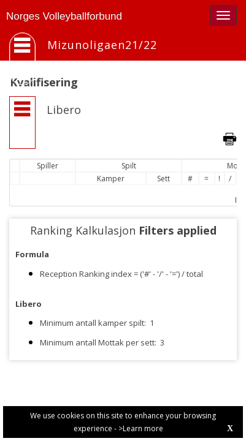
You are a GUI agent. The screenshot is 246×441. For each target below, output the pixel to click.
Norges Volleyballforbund (64, 16)
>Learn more (140, 428)
